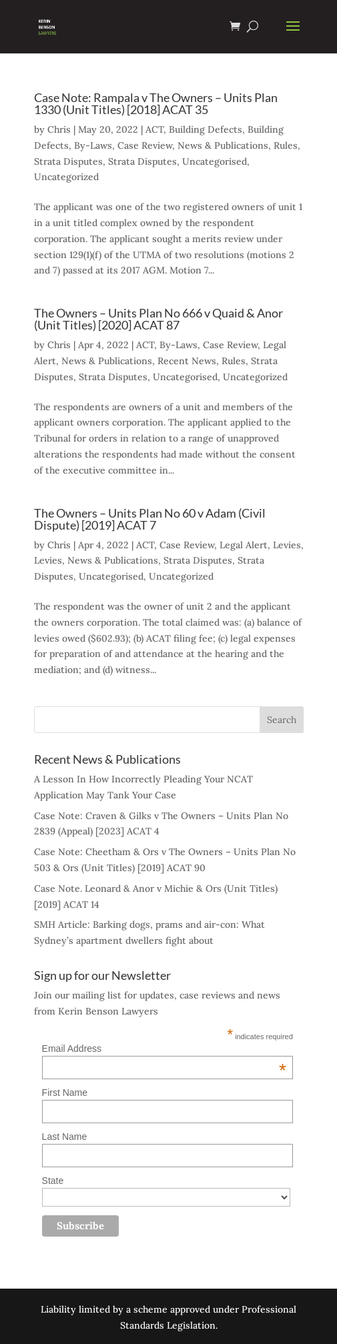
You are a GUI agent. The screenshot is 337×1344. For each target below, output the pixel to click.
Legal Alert (244, 545)
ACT (154, 129)
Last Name (64, 1136)
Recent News (186, 361)
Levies (287, 545)
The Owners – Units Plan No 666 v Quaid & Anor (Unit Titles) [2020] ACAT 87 (158, 318)
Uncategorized (66, 177)
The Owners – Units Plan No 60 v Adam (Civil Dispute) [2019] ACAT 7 (150, 519)
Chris (59, 129)
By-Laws (93, 145)
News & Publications (223, 145)
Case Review (144, 145)
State (53, 1180)
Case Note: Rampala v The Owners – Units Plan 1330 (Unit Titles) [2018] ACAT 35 (156, 103)
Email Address (164, 1048)
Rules (286, 145)
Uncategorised (214, 161)
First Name (64, 1092)
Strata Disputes (68, 161)
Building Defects (205, 129)
